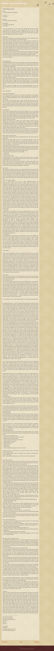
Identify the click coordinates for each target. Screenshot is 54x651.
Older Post (36, 642)
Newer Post (4, 642)
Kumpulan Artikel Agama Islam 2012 (14, 3)
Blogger (32, 648)
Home (20, 642)
